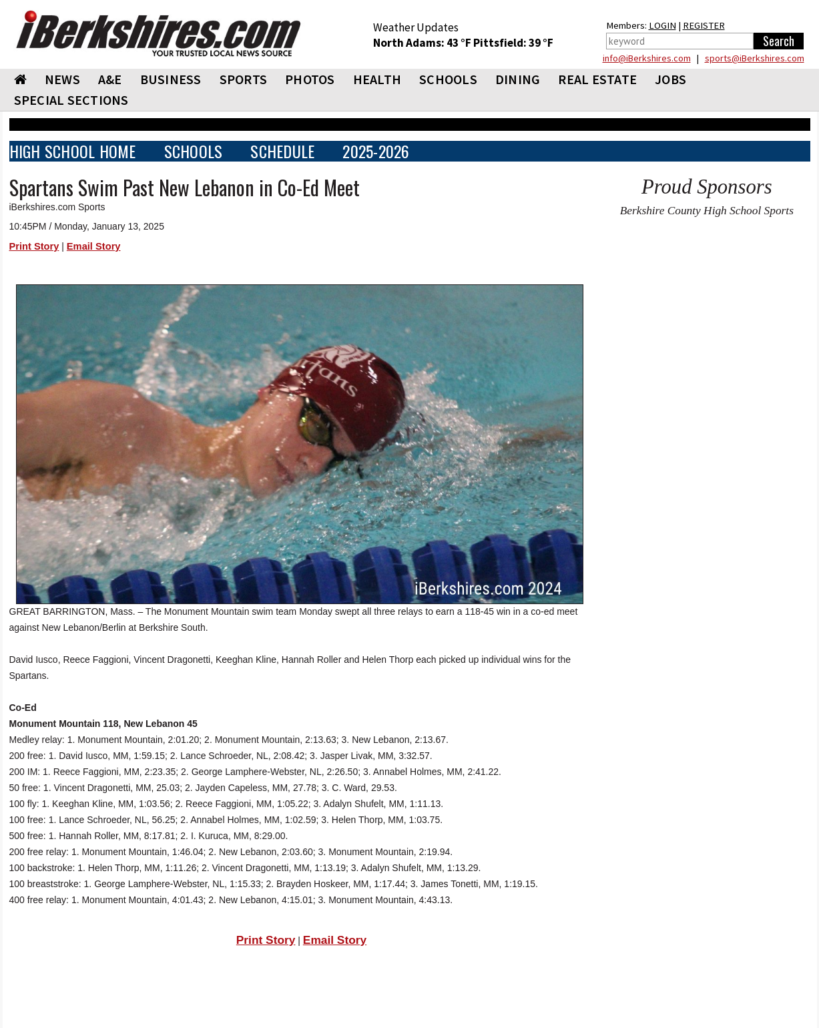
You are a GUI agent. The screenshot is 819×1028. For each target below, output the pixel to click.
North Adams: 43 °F (423, 42)
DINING (518, 79)
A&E (110, 79)
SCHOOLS (448, 79)
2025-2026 (375, 151)
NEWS (62, 79)
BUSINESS (171, 79)
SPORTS (244, 79)
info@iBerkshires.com (647, 58)
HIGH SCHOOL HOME (72, 151)
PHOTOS (310, 79)
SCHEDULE (282, 151)
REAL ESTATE (597, 79)
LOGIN (662, 25)
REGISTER (704, 25)
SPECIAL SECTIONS (71, 99)
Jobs (670, 79)
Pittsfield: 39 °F (513, 42)
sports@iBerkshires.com (754, 58)
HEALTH (377, 79)
